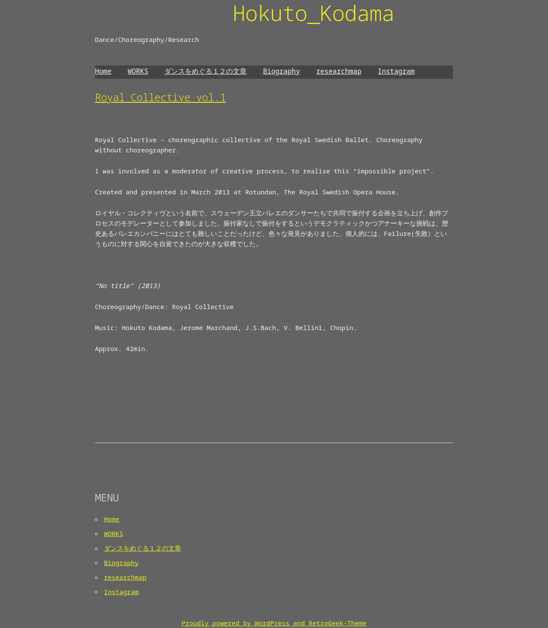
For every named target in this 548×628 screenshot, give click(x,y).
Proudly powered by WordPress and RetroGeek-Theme (274, 623)
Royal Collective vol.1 (160, 97)
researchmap (339, 71)
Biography (281, 71)
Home (103, 71)
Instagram (396, 71)
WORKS (138, 71)
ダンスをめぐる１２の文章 (205, 71)
